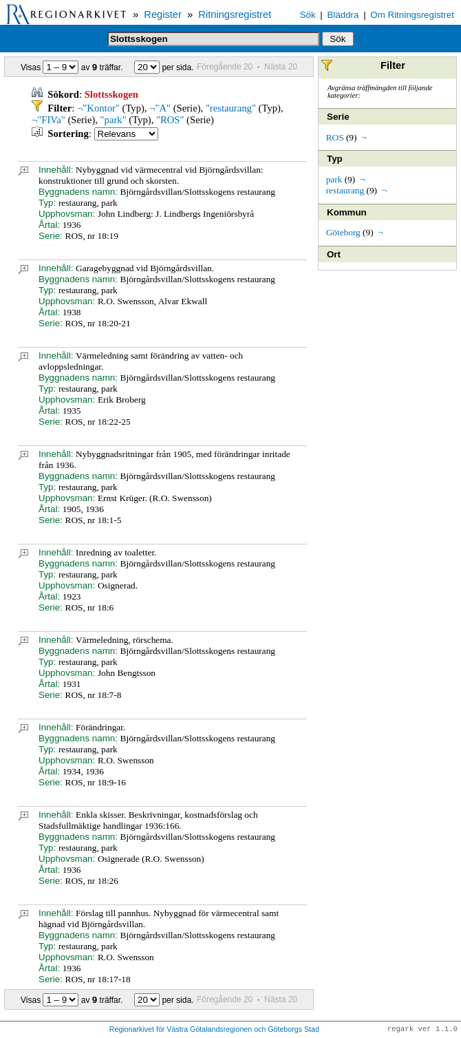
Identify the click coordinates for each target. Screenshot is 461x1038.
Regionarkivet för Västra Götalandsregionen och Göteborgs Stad (214, 1030)
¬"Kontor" (98, 108)
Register (163, 14)
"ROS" (170, 119)
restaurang (345, 190)
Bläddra (343, 15)
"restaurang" (231, 108)
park (334, 179)
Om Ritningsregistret (411, 15)
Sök (308, 15)
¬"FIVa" (48, 119)
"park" (113, 119)
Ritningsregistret (234, 14)
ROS (335, 137)
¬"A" (160, 108)
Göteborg (343, 232)
